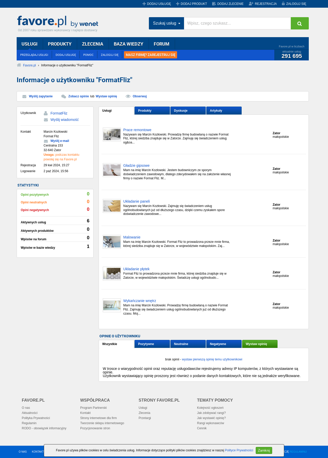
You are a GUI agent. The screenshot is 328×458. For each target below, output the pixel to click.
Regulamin (29, 423)
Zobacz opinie (78, 96)
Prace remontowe (137, 130)
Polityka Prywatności (36, 418)
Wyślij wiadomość (64, 120)
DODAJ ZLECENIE (230, 4)
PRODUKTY (59, 44)
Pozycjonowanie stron (95, 428)
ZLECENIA (92, 44)
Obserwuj (140, 96)
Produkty (144, 110)
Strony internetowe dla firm (98, 418)
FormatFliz (58, 113)
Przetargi (145, 418)
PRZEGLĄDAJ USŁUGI (34, 55)
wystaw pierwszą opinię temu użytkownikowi (212, 359)
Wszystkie (109, 344)
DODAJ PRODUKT (194, 4)
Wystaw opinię (106, 96)
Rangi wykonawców (210, 423)
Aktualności (29, 413)
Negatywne (218, 344)
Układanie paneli (136, 201)
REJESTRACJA (266, 4)
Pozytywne (146, 344)
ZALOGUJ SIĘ (296, 4)
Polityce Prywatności (239, 450)
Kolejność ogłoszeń (210, 408)
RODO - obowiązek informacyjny (44, 428)
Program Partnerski (93, 408)
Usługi (107, 110)
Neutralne (181, 344)
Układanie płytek (136, 269)
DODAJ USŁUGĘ (159, 4)
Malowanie (131, 237)
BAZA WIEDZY (128, 44)
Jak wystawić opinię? (211, 418)
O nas (26, 408)
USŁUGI (29, 44)
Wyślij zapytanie (41, 96)
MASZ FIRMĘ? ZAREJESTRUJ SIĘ (150, 55)
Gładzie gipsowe (136, 166)
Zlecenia (144, 413)
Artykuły (216, 110)
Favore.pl (59, 21)
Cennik (202, 428)
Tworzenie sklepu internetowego (102, 423)
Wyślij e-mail (59, 141)
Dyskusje (181, 110)
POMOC (88, 55)
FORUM (161, 44)
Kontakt (85, 413)
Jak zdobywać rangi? (211, 413)
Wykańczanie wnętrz (139, 301)
